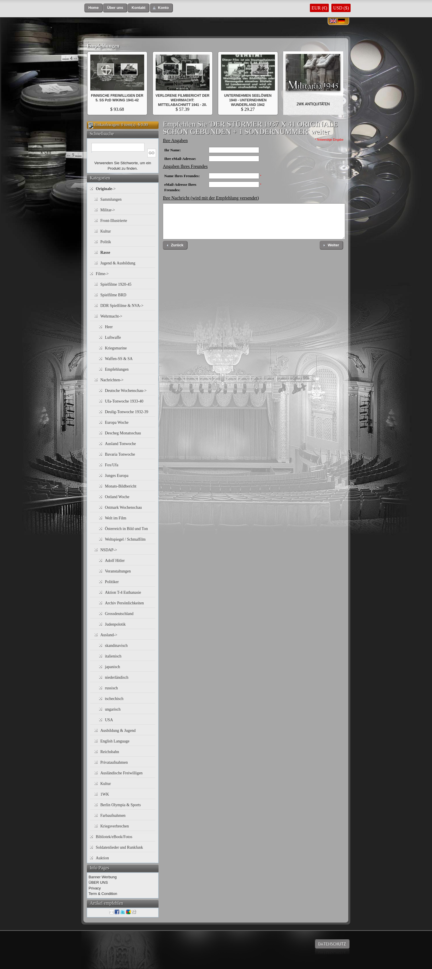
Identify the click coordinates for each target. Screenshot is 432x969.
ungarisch (112, 709)
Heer (109, 327)
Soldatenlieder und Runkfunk (119, 847)
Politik (105, 242)
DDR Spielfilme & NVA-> (121, 305)
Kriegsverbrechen (114, 826)
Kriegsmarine (116, 348)
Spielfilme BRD (113, 295)
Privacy (95, 888)
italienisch (113, 656)
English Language (114, 741)
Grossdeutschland (119, 614)
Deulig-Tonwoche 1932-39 (126, 412)
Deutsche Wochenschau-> (125, 390)
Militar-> (107, 210)
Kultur (105, 231)
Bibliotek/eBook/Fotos (114, 837)
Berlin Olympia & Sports (120, 805)
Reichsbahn (109, 752)
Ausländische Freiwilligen (121, 773)
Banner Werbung (103, 877)
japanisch (112, 667)
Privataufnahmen (114, 762)
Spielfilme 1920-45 (116, 284)
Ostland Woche (117, 497)
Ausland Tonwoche (120, 444)
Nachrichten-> (112, 380)
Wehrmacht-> (111, 316)
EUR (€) (319, 7)
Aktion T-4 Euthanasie (123, 592)
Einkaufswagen (106, 125)
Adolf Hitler (115, 560)
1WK (104, 794)
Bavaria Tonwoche (120, 454)
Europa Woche (116, 422)
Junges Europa (116, 475)
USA (109, 720)
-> (106, 189)
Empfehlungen (103, 46)
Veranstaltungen (118, 571)
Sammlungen (111, 199)
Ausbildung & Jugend (118, 730)
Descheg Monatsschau (123, 433)
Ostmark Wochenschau (123, 507)
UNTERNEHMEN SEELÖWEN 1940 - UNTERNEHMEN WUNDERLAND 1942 (247, 100)
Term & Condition (103, 893)
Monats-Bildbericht (120, 486)
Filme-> (102, 274)
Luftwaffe (113, 337)
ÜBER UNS (98, 882)
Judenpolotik (115, 624)
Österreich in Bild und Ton (126, 529)
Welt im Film (115, 518)
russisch (111, 688)
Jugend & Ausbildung (117, 263)
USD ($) (341, 7)
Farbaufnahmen (113, 815)
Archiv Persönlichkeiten (124, 603)
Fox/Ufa (111, 465)
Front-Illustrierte (113, 220)
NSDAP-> (108, 550)
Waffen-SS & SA (119, 359)
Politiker (112, 582)
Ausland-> (108, 635)
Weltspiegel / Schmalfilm (125, 539)
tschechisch (114, 699)
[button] (93, 7)
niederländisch (116, 677)
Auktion (102, 858)
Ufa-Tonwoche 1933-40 (124, 401)
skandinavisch (116, 645)
